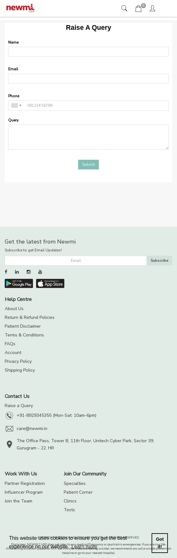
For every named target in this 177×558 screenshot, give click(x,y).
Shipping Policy (20, 370)
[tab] (125, 9)
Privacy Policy (18, 361)
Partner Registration (25, 483)
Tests (69, 510)
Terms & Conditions (24, 335)
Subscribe (159, 260)
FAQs (10, 344)
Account (13, 353)
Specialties (75, 483)
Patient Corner (78, 492)
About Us (14, 309)
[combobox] (16, 105)
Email (13, 69)
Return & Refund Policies (30, 317)
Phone (13, 96)
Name (13, 42)
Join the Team (18, 501)
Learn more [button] (84, 546)
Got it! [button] (160, 543)
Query (13, 120)
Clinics (70, 501)
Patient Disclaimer (23, 326)
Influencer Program (24, 492)
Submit (88, 164)
